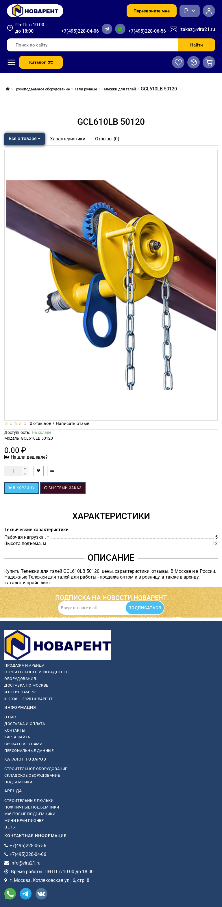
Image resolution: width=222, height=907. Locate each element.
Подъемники (18, 782)
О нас (10, 717)
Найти (196, 45)
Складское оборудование (32, 775)
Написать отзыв (73, 423)
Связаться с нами (23, 744)
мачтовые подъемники (29, 814)
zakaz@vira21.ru (197, 29)
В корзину (21, 488)
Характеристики (67, 139)
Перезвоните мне (152, 11)
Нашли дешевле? (29, 457)
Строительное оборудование (35, 769)
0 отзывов (39, 423)
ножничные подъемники (31, 807)
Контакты (14, 730)
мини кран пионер (24, 820)
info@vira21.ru (25, 863)
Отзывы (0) (107, 139)
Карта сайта (17, 737)
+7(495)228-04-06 (80, 31)
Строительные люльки (28, 800)
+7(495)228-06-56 (147, 31)
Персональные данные (28, 750)
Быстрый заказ (63, 488)
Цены (10, 827)
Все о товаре (24, 138)
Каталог (41, 62)
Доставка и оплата (24, 724)
